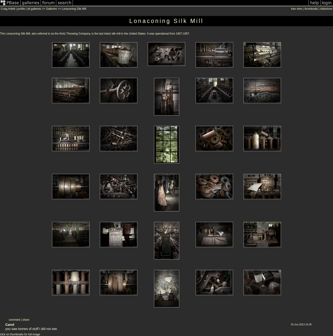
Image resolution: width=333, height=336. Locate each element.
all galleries (34, 8)
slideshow (326, 8)
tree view (296, 8)
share (25, 319)
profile (21, 8)
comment (14, 319)
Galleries (51, 8)
